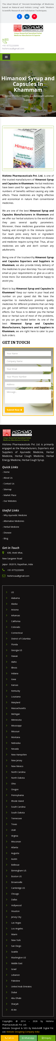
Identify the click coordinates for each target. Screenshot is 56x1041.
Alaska (14, 603)
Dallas (14, 899)
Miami (14, 934)
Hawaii (14, 656)
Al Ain (14, 1009)
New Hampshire (19, 754)
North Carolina (18, 772)
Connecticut (17, 632)
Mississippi (16, 725)
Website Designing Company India (22, 1031)
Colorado (15, 627)
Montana (15, 737)
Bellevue (15, 864)
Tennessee (16, 818)
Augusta (15, 853)
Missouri (15, 731)
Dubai (14, 992)
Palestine (15, 980)
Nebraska (15, 743)
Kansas (14, 685)
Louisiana (15, 696)
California (15, 621)
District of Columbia (20, 638)
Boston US (16, 876)
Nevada (15, 748)
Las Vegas (16, 922)
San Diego (16, 946)
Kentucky (15, 690)
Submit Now (14, 410)
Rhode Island (17, 801)
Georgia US (16, 650)
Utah (13, 830)
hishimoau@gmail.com (13, 48)
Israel (13, 969)
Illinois (14, 667)
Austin (14, 859)
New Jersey (16, 760)
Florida (14, 644)
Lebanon (15, 975)
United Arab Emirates (21, 986)
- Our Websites (9, 501)
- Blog (5, 538)
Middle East (16, 963)
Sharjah (15, 1003)
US (12, 592)
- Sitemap (6, 489)
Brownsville (16, 882)
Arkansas (15, 615)
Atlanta (14, 847)
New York (16, 940)
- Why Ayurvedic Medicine (14, 515)
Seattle (14, 951)
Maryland (15, 702)
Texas (14, 824)
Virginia (14, 835)
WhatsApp (28, 1038)
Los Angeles (17, 928)
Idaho (14, 661)
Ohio (13, 783)
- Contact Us (8, 483)
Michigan (15, 714)
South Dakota (18, 812)
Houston (15, 911)
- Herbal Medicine (10, 526)
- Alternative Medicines (13, 521)
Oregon (15, 789)
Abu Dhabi (16, 998)
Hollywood (16, 905)
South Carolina (18, 806)
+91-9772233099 (10, 45)
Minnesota (16, 719)
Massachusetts (18, 708)
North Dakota (18, 777)
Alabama (15, 598)
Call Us (9, 1038)
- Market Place (9, 495)
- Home (6, 472)
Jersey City (16, 917)
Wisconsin (16, 841)
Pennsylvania (17, 795)
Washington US (18, 957)
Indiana (14, 673)
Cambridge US (18, 888)
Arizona (15, 609)
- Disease (6, 532)
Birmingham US (18, 870)
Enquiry (46, 1038)
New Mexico (17, 766)
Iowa (13, 679)
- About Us (7, 477)
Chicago (15, 893)
